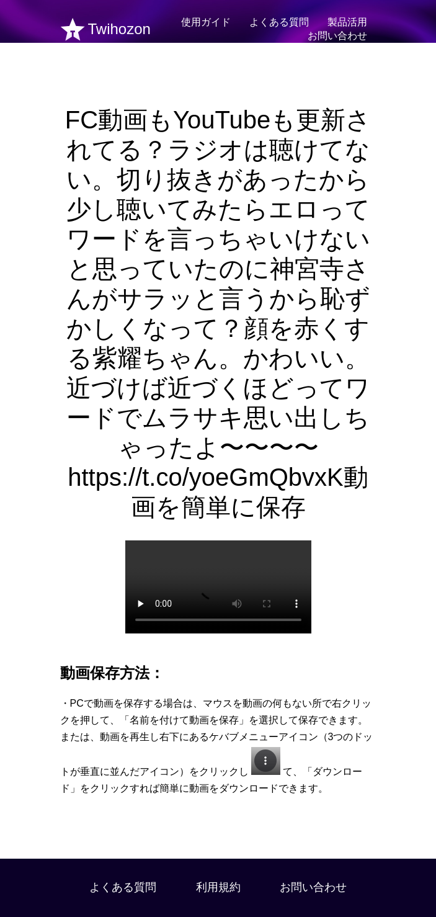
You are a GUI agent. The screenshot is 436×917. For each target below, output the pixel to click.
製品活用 (347, 22)
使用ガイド (206, 22)
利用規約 (218, 887)
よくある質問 (279, 22)
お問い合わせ (337, 35)
